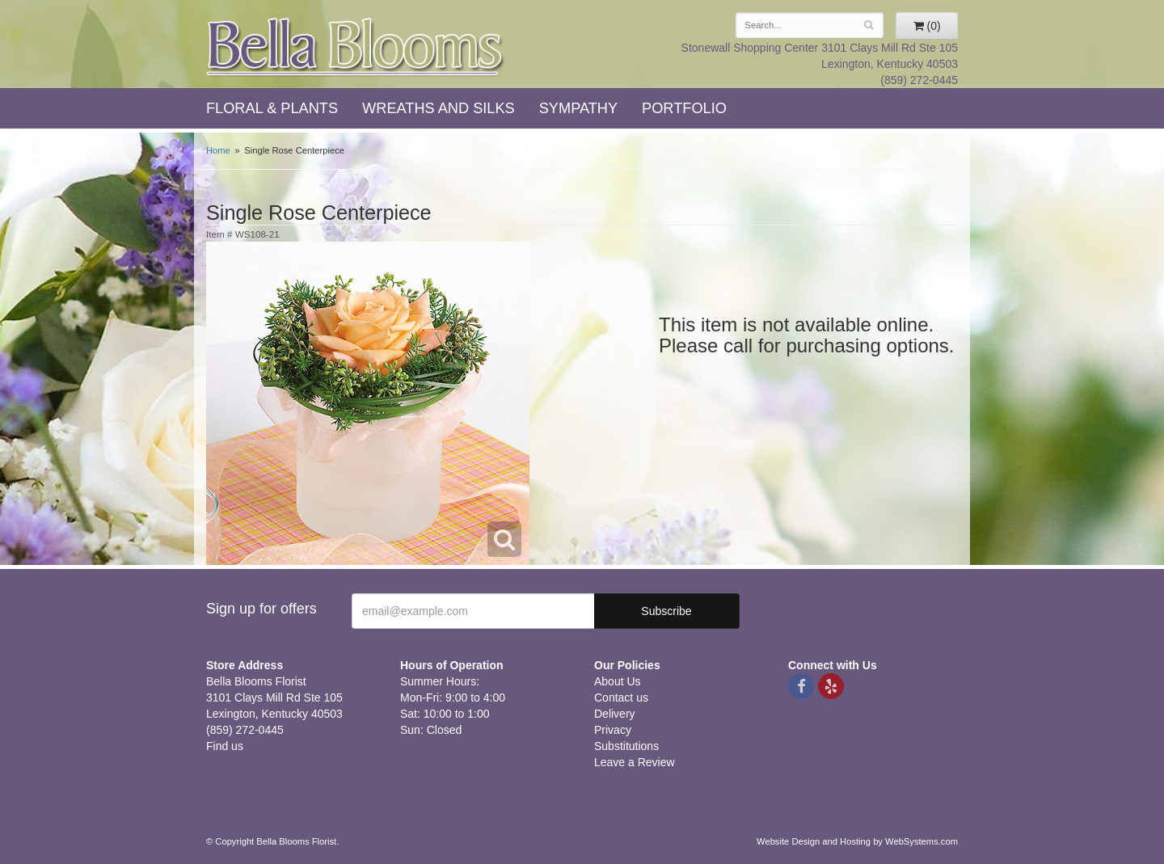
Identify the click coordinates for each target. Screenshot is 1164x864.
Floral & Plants (272, 108)
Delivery (614, 713)
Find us (224, 746)
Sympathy (578, 108)
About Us (617, 681)
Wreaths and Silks (438, 108)
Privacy (612, 729)
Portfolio (684, 108)
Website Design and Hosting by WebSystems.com (857, 841)
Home (218, 150)
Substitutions (626, 746)
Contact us (621, 697)
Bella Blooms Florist (355, 47)
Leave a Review (634, 762)
